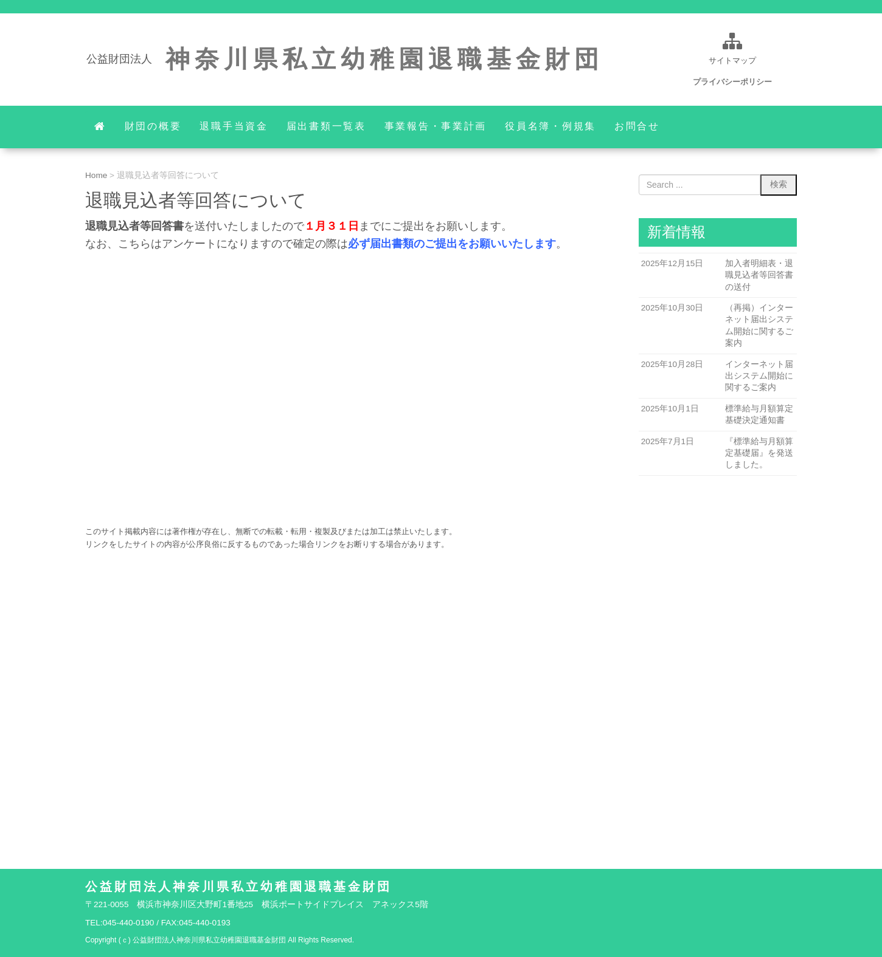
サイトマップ (732, 60)
